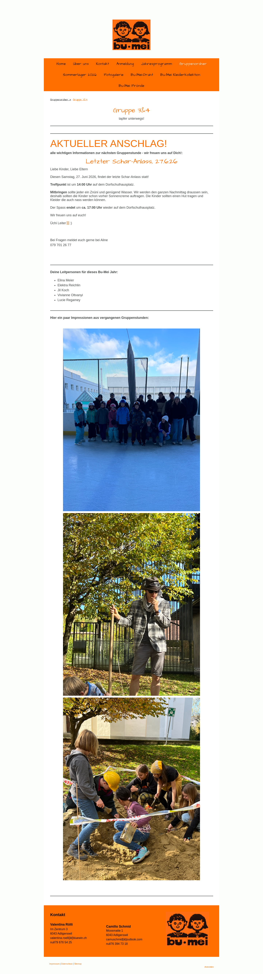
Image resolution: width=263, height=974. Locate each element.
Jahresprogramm (156, 63)
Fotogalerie (113, 74)
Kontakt (102, 63)
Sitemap (78, 964)
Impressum (54, 964)
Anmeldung (125, 63)
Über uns (81, 63)
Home (61, 63)
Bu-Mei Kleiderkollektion (180, 74)
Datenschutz (66, 964)
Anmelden (209, 967)
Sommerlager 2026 (80, 74)
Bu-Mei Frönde (131, 85)
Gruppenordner (193, 63)
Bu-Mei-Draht (142, 74)
